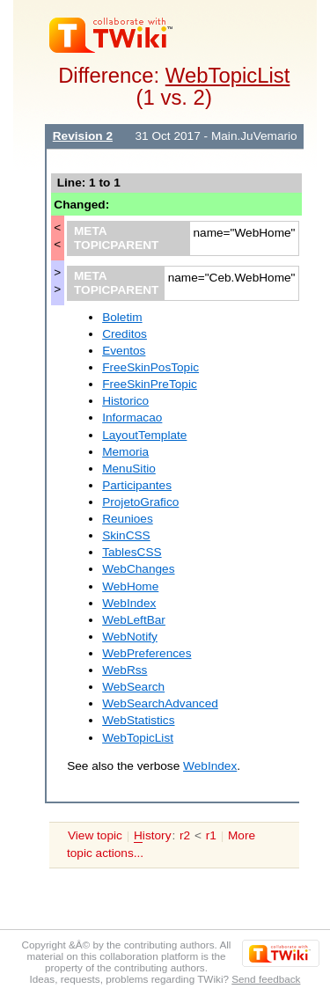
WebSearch (133, 686)
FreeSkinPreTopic (149, 384)
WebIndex (129, 603)
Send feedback (265, 979)
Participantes (137, 485)
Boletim (122, 317)
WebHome (130, 586)
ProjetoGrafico (140, 502)
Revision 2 (83, 136)
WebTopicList (227, 75)
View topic (95, 835)
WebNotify (130, 636)
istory (152, 836)
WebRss (124, 670)
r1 (211, 835)
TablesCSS (131, 552)
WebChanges (138, 568)
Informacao (132, 417)
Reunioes (127, 518)
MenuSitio (129, 468)
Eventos (123, 350)
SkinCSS (126, 535)
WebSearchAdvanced (160, 703)
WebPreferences (146, 653)
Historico (125, 400)
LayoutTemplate (144, 435)
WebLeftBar (133, 619)
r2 (185, 835)
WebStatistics (138, 720)
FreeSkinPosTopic (150, 367)
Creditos (124, 334)
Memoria (125, 451)
